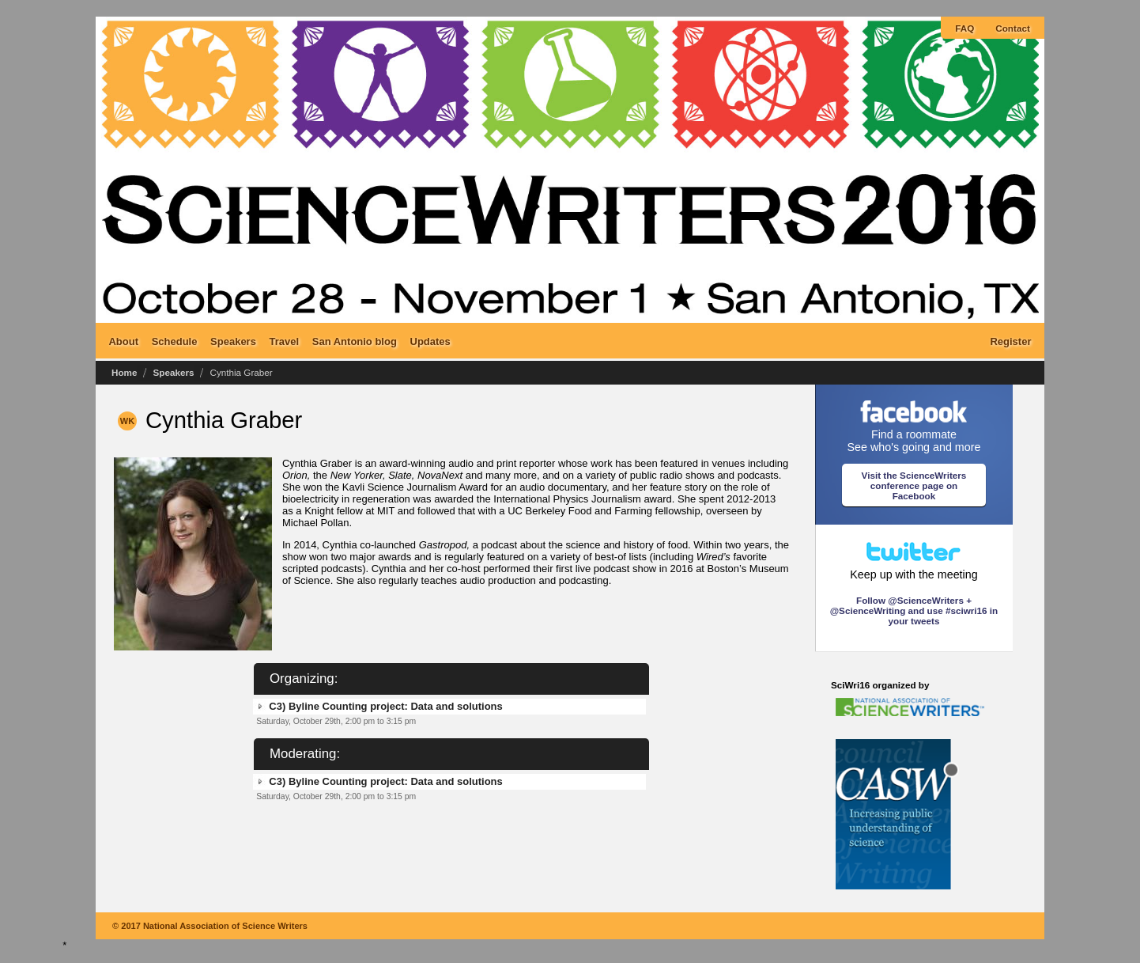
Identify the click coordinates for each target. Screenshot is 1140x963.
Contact (1012, 28)
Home (124, 372)
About (123, 341)
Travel (285, 341)
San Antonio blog (354, 341)
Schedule (175, 341)
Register (1010, 341)
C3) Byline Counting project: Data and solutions (385, 706)
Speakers (233, 341)
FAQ (964, 28)
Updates (430, 341)
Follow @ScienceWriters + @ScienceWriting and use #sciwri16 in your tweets (914, 610)
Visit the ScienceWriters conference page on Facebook (914, 485)
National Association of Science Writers (225, 926)
